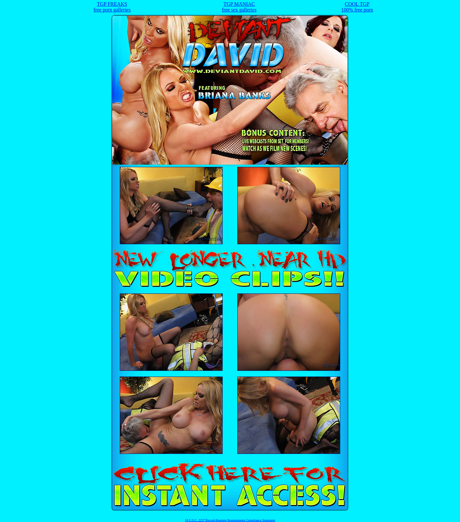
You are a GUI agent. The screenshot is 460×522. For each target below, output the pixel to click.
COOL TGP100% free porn (357, 6)
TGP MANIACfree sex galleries (239, 6)
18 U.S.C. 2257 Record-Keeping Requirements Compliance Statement (230, 520)
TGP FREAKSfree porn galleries (112, 6)
